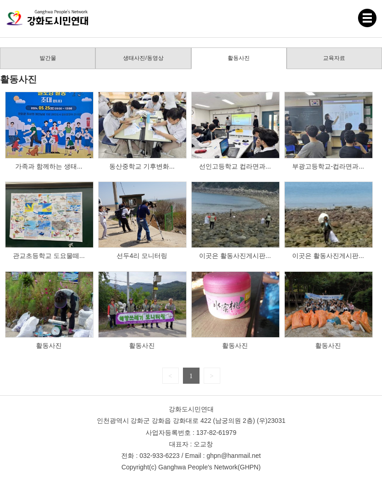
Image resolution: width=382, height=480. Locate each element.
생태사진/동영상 (143, 58)
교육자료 (334, 58)
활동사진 (239, 58)
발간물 (48, 58)
